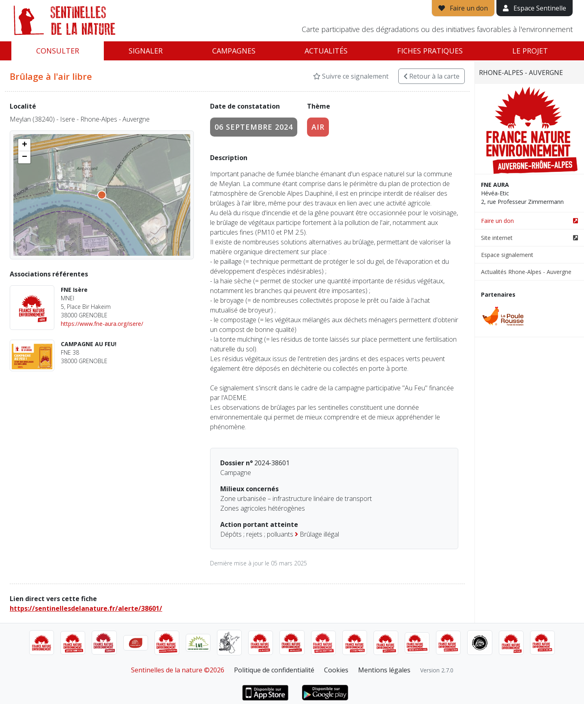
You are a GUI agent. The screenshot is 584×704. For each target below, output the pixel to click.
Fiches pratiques (430, 51)
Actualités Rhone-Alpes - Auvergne (526, 272)
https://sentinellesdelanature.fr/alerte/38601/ (86, 608)
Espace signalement (507, 255)
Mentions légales (384, 669)
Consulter (57, 51)
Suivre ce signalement (351, 76)
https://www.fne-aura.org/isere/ (102, 323)
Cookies (336, 669)
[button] (24, 145)
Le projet (530, 51)
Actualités (326, 51)
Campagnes (234, 51)
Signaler (146, 51)
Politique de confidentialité (274, 669)
